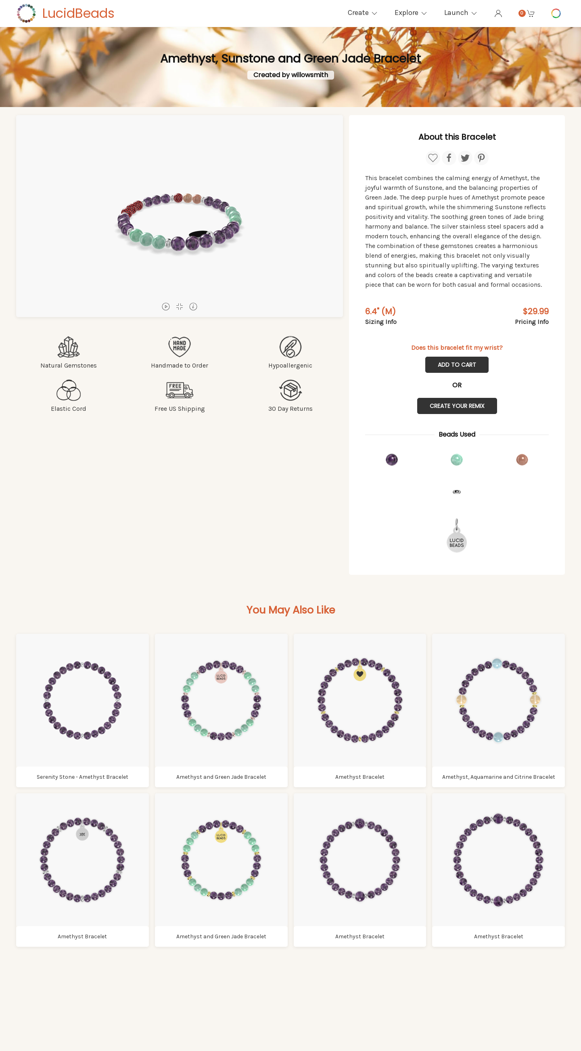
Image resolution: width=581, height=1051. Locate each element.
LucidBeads (78, 13)
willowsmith (309, 75)
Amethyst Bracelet (360, 777)
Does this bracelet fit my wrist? (457, 347)
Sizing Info (381, 322)
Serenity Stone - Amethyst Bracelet (82, 777)
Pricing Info (532, 322)
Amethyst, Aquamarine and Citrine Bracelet (498, 777)
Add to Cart (457, 365)
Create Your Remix (457, 406)
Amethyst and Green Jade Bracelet (221, 777)
